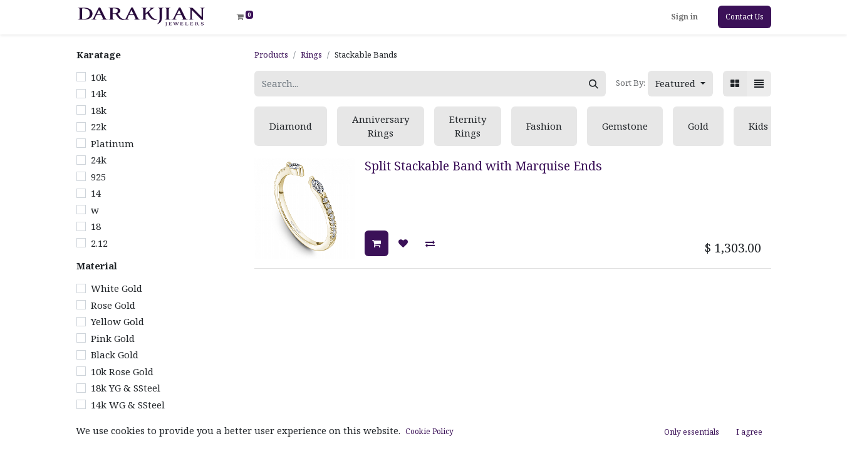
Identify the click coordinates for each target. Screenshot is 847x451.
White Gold (116, 288)
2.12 (99, 243)
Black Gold (114, 354)
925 (98, 176)
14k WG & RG (120, 421)
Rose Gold (113, 305)
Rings (311, 54)
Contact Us (744, 16)
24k (99, 159)
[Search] (593, 83)
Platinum (112, 143)
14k (99, 93)
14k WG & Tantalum (137, 438)
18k (99, 110)
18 (96, 226)
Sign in (684, 16)
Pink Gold (113, 338)
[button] (680, 83)
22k (99, 126)
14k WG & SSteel (128, 404)
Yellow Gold (117, 321)
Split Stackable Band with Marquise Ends (483, 165)
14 (96, 193)
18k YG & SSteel (125, 387)
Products (271, 54)
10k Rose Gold (122, 371)
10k (99, 77)
